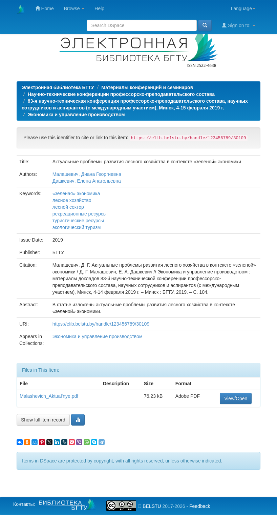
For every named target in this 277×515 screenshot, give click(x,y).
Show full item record (43, 420)
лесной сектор (68, 207)
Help (99, 8)
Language (243, 8)
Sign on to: (238, 25)
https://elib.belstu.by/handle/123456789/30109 (100, 324)
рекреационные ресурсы (79, 214)
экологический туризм (76, 227)
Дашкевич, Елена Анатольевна (86, 181)
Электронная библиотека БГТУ (58, 87)
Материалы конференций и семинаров (147, 87)
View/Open (235, 398)
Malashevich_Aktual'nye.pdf (49, 396)
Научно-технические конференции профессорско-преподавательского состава (121, 94)
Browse (74, 8)
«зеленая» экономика (76, 193)
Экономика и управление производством (76, 114)
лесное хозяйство (71, 200)
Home (44, 8)
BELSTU (152, 506)
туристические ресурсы (78, 220)
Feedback (199, 506)
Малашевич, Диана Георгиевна (86, 174)
